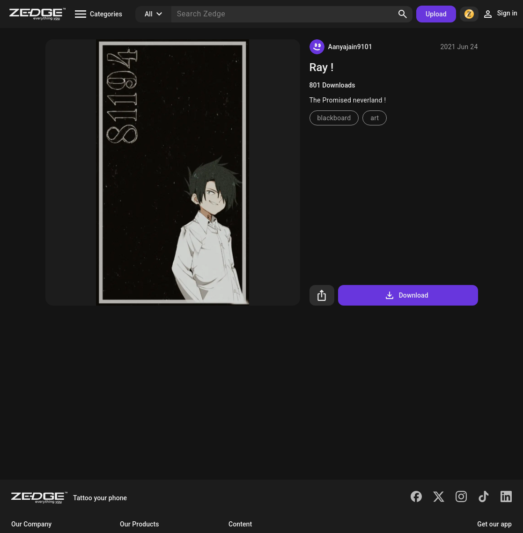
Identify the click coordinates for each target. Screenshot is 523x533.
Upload (436, 14)
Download (406, 295)
